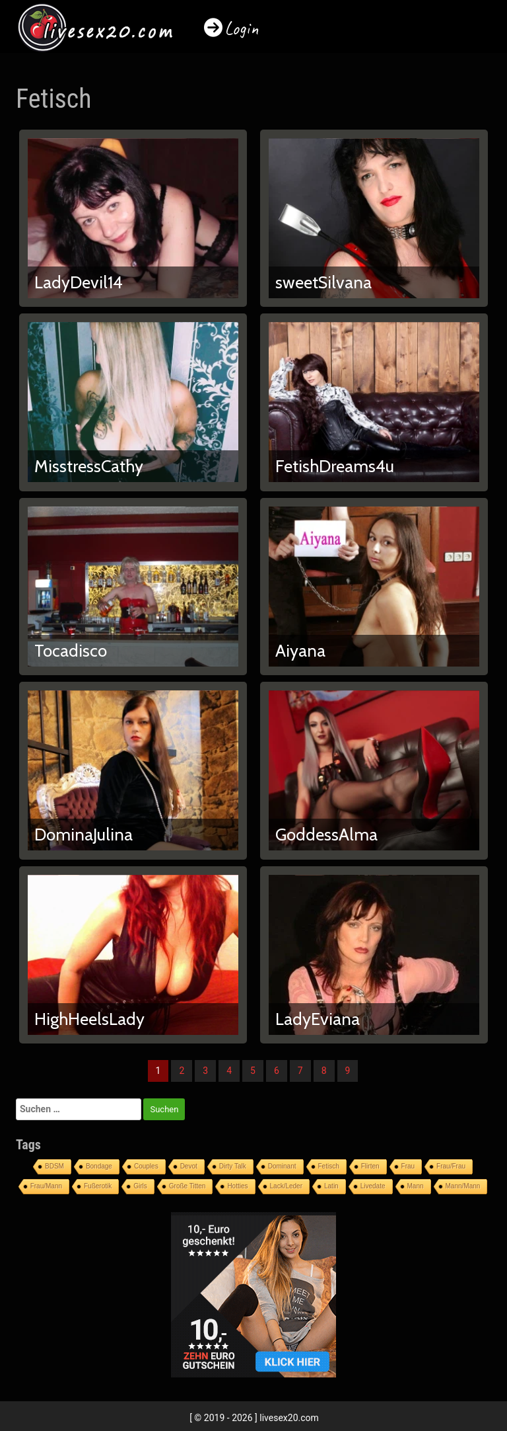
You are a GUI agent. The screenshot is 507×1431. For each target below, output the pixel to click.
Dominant (282, 1166)
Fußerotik (98, 1186)
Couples (146, 1166)
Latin (331, 1186)
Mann (415, 1186)
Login (241, 28)
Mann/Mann (463, 1186)
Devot (188, 1166)
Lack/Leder (286, 1186)
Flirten (370, 1166)
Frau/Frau (450, 1166)
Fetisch (328, 1166)
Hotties (237, 1186)
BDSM (54, 1166)
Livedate (373, 1186)
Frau (408, 1166)
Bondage (99, 1166)
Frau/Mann (46, 1186)
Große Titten (187, 1186)
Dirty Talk (232, 1166)
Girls (140, 1186)
